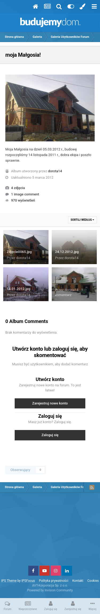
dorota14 (55, 171)
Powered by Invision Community (50, 590)
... (56, 283)
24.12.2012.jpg (67, 252)
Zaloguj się (50, 435)
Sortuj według (82, 219)
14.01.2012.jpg (18, 289)
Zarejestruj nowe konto (50, 403)
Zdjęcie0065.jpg (19, 252)
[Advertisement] (50, 531)
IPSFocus (28, 581)
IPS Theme (9, 581)
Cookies (93, 581)
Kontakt (77, 581)
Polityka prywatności (53, 581)
